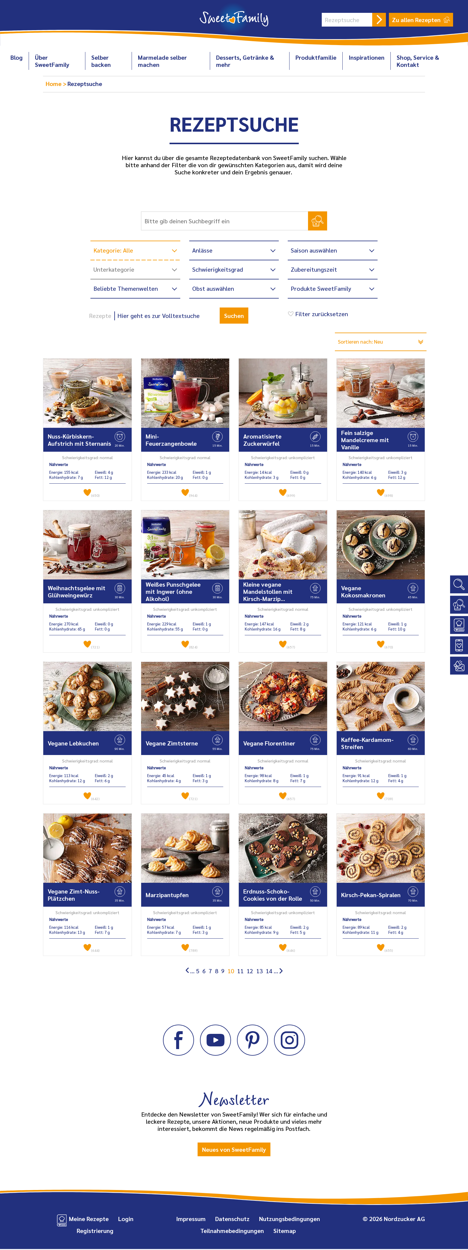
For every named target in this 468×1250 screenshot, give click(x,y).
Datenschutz (232, 1219)
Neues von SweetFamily (234, 1150)
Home (54, 83)
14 (269, 972)
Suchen (234, 315)
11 (240, 972)
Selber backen (101, 60)
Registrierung (95, 1231)
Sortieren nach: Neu (365, 342)
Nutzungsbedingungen (289, 1219)
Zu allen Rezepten (421, 20)
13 (259, 972)
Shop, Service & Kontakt (418, 60)
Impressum (191, 1219)
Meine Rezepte (89, 1219)
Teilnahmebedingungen (232, 1231)
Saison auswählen (314, 250)
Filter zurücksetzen (317, 314)
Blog (16, 57)
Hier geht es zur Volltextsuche (158, 315)
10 (230, 972)
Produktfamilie (315, 57)
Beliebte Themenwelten (125, 288)
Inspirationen (366, 57)
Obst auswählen (213, 288)
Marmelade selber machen (162, 60)
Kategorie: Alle (113, 250)
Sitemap (284, 1231)
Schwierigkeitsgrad (217, 269)
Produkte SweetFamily (321, 288)
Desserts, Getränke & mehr (245, 60)
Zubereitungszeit (314, 269)
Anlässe (202, 250)
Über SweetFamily (52, 60)
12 (250, 972)
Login (125, 1219)
